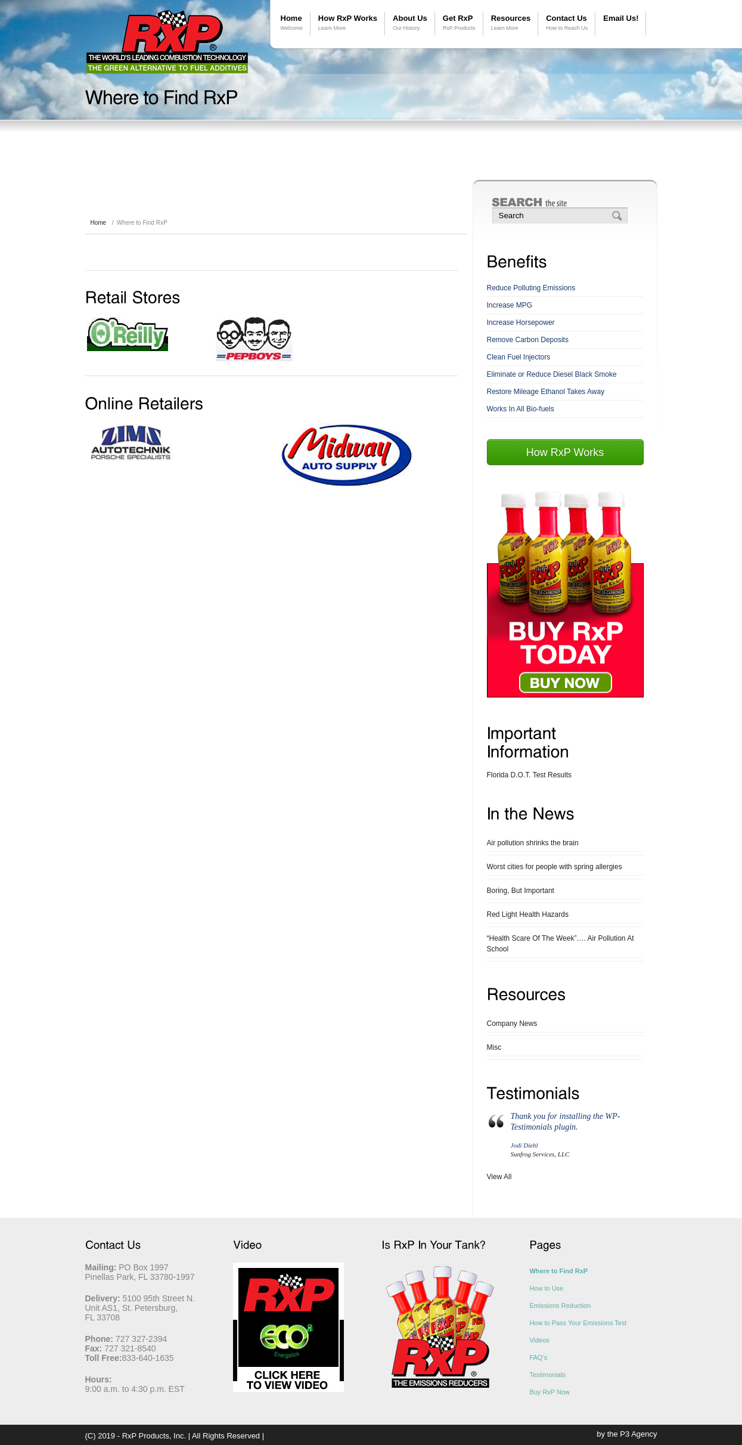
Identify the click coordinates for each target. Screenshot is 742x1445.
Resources (510, 23)
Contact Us (567, 23)
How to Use (546, 1288)
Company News (512, 1023)
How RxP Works (347, 23)
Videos (539, 1340)
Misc (494, 1047)
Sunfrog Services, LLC (540, 1154)
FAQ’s (538, 1357)
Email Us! (620, 18)
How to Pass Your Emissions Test (577, 1322)
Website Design (568, 1434)
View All (499, 1177)
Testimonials (547, 1374)
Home (292, 23)
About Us (410, 23)
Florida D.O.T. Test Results (529, 775)
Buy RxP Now (549, 1392)
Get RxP (459, 23)
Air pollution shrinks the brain (533, 843)
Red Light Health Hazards (528, 914)
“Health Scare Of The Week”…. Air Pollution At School (560, 943)
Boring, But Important (520, 890)
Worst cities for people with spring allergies (554, 867)
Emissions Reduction (560, 1305)
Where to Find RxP (558, 1271)
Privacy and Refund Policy (311, 1435)
